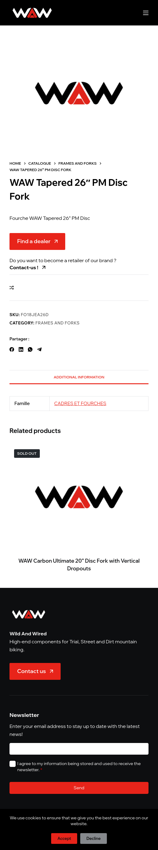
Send (79, 788)
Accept (64, 838)
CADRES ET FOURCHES (80, 403)
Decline (93, 838)
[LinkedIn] (21, 349)
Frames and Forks (58, 322)
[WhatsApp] (30, 349)
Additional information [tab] (79, 377)
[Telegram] (39, 349)
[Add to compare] (11, 287)
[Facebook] (11, 349)
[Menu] (146, 13)
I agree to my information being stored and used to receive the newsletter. (79, 766)
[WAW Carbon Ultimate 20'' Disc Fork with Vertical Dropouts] (79, 497)
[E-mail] (79, 749)
